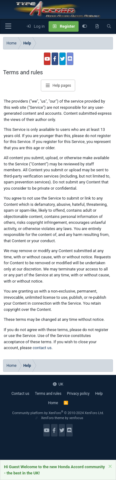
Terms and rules (48, 393)
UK (58, 384)
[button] (8, 26)
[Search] (109, 26)
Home (53, 403)
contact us (42, 347)
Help (99, 393)
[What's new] (97, 26)
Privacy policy (78, 393)
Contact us (20, 393)
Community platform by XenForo (58, 413)
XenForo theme (52, 418)
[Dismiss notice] (109, 467)
